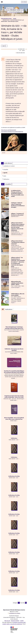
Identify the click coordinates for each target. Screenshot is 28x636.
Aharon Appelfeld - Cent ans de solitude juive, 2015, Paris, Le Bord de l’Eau (14, 418)
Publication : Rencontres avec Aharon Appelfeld (14, 349)
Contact (24, 2)
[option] (14, 194)
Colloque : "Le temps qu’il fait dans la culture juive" (17, 214)
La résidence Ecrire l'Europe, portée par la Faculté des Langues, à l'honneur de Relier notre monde (17, 193)
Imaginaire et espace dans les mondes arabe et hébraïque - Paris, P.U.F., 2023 (14, 396)
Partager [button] (15, 602)
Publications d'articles (14, 476)
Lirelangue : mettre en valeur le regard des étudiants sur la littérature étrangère (18, 205)
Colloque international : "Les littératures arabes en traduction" (17, 242)
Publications (14, 438)
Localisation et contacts (14, 613)
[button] (19, 603)
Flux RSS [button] (22, 602)
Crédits (22, 620)
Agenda (14, 18)
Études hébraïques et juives (6, 18)
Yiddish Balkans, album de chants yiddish (17, 294)
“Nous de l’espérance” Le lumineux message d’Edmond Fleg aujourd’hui (14, 327)
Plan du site (7, 620)
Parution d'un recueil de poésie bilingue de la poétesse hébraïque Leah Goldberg (14, 371)
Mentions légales (15, 620)
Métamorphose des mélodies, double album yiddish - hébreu (17, 283)
